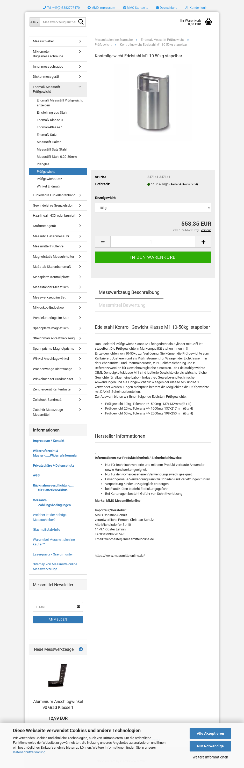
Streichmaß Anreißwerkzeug (54, 338)
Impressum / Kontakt (48, 441)
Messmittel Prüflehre (48, 246)
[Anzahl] (153, 242)
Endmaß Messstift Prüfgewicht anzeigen (60, 102)
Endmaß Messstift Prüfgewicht (46, 89)
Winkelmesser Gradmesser (53, 379)
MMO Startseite (135, 8)
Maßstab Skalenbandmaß (52, 267)
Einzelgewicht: (105, 198)
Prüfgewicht (46, 172)
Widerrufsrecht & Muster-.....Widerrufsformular (55, 453)
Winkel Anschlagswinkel (51, 359)
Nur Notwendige (210, 746)
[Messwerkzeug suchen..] (34, 22)
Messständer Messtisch (51, 287)
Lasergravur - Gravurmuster (53, 554)
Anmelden (58, 619)
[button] (166, 8)
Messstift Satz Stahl (52, 149)
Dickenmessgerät (46, 77)
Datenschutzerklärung (29, 752)
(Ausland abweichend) (183, 184)
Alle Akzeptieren (210, 733)
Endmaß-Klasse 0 (50, 120)
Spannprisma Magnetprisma (53, 348)
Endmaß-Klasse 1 (50, 127)
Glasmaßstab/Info (46, 529)
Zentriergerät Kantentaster (52, 389)
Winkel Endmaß (48, 186)
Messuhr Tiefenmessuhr (51, 236)
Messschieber (43, 41)
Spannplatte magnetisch (51, 328)
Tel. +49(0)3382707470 (61, 8)
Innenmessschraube (48, 66)
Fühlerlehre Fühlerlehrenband (54, 195)
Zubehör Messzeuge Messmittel (48, 412)
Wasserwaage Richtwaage (52, 369)
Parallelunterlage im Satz (51, 318)
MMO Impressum (101, 8)
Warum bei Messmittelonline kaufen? (54, 542)
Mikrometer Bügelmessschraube (48, 54)
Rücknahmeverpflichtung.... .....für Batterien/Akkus (53, 487)
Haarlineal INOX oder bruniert (54, 215)
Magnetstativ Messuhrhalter (53, 256)
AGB (36, 475)
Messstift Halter (49, 142)
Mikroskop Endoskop (48, 307)
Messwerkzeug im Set (49, 297)
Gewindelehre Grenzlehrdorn (53, 205)
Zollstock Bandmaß (47, 400)
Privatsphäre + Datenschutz (53, 465)
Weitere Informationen (210, 757)
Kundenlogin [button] (196, 8)
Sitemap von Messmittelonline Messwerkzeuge (55, 566)
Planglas (43, 164)
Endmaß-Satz (46, 135)
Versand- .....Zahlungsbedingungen (52, 502)
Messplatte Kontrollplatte (51, 277)
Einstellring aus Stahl (52, 112)
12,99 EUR (58, 718)
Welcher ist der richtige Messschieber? (50, 517)
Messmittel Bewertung (122, 305)
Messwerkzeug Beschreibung (129, 292)
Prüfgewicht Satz (49, 179)
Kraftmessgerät (44, 226)
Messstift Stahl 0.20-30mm (57, 157)
